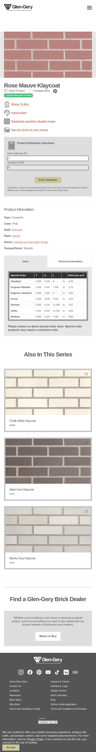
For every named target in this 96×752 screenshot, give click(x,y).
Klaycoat (17, 229)
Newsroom (15, 695)
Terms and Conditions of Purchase (69, 709)
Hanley (16, 235)
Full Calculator (48, 179)
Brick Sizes (15, 699)
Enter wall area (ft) (17, 153)
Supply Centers (59, 690)
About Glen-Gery (18, 681)
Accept (10, 747)
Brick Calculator (59, 695)
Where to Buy (48, 636)
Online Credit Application (63, 704)
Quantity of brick (15, 162)
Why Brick (15, 704)
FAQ (53, 699)
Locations (15, 690)
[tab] (25, 261)
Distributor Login (59, 686)
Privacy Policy (35, 739)
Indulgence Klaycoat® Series (31, 242)
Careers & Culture (60, 681)
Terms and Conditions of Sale (25, 709)
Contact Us (15, 686)
